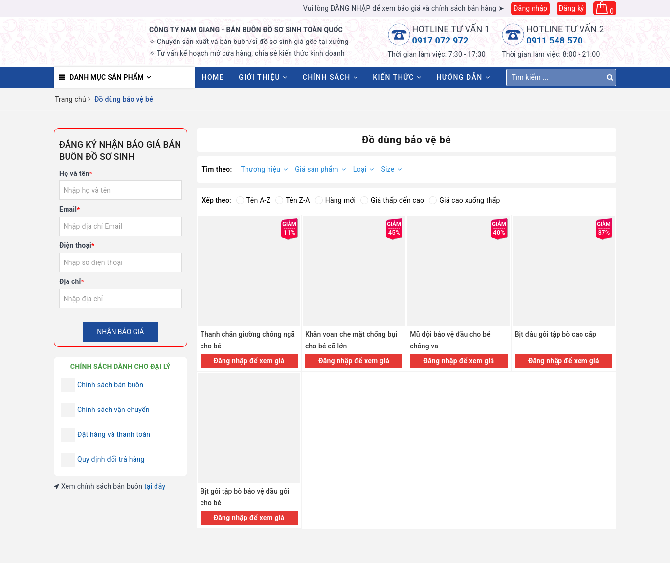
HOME (213, 77)
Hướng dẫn (463, 77)
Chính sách (330, 77)
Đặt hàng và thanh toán (113, 434)
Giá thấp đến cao (392, 200)
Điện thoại (76, 245)
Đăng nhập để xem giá (249, 361)
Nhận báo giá (120, 332)
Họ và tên (75, 173)
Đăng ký (571, 8)
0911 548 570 (554, 40)
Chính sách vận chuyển (113, 409)
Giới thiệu (263, 77)
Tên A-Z (253, 200)
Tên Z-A (292, 200)
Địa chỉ (71, 281)
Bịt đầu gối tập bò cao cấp (555, 334)
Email (69, 209)
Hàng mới (335, 200)
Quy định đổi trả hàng (111, 459)
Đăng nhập (530, 8)
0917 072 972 (440, 40)
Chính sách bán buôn (110, 385)
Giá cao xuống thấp (464, 200)
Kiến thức (397, 77)
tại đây (154, 486)
